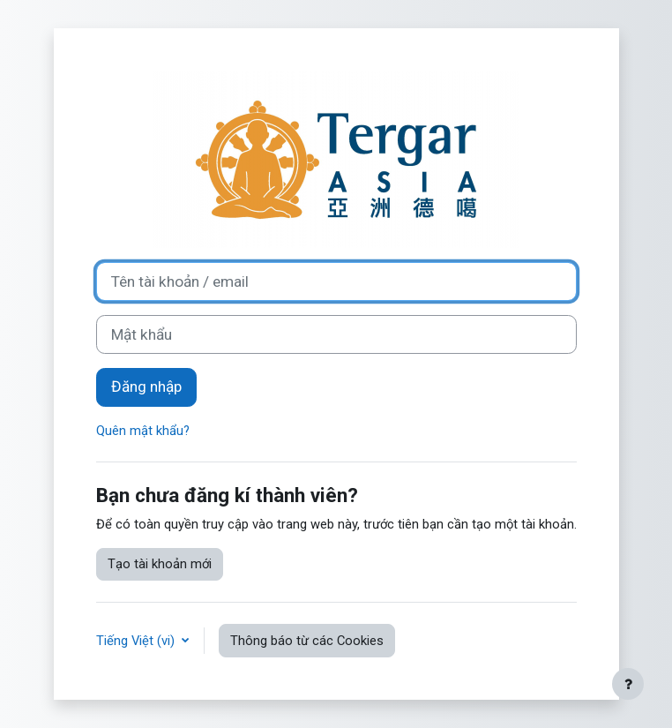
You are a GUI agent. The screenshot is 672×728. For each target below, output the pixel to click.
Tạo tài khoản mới (160, 564)
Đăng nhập (146, 386)
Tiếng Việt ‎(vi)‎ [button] (137, 641)
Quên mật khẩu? (143, 431)
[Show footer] (628, 684)
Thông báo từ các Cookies (307, 641)
